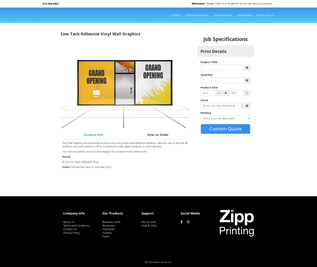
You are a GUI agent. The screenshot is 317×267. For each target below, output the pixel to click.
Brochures (108, 225)
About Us (68, 222)
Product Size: (209, 87)
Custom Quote (225, 128)
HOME (176, 15)
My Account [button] (265, 15)
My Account (148, 222)
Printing (206, 113)
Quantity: (207, 74)
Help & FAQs (149, 225)
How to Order (158, 135)
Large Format (222, 15)
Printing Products (196, 15)
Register (233, 3)
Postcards (108, 229)
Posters (107, 232)
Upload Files (244, 15)
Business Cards (111, 222)
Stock (204, 100)
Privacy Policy (71, 232)
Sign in (219, 3)
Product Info (93, 135)
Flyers (105, 236)
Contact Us (70, 229)
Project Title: (209, 62)
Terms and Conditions (76, 225)
